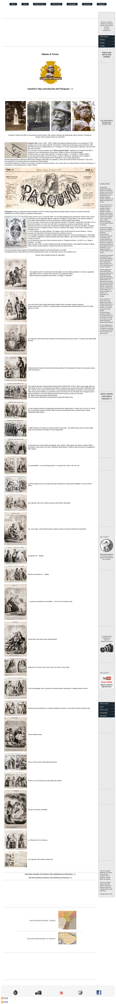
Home (13, 4)
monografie (72, 4)
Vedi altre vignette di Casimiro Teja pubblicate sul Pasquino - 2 (50, 874)
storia (25, 4)
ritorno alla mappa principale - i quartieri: (43, 920)
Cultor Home (104, 37)
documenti (87, 4)
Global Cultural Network (106, 554)
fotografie (102, 4)
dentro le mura (39, 4)
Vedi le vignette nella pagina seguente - (106, 396)
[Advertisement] (106, 90)
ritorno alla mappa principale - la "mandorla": (41, 938)
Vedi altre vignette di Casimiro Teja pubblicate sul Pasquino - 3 (50, 877)
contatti (102, 46)
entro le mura (104, 703)
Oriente (102, 43)
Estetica (102, 40)
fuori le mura (56, 4)
